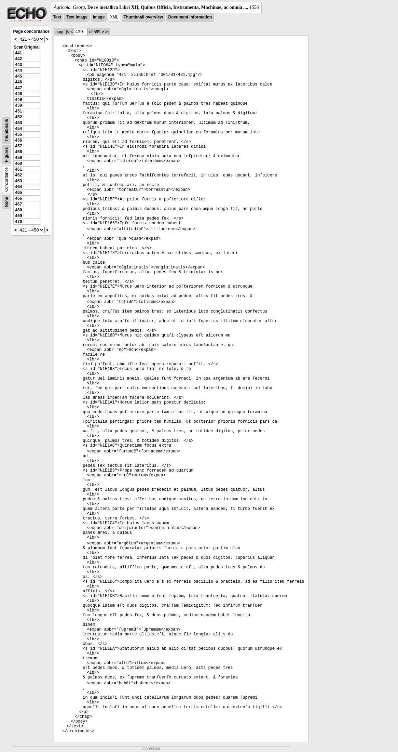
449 (18, 99)
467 (18, 204)
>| (107, 31)
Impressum (150, 748)
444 (18, 70)
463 (18, 181)
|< (67, 31)
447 (18, 87)
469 (18, 215)
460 (18, 163)
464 (18, 186)
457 (18, 146)
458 (18, 151)
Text (57, 17)
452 (18, 117)
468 (18, 210)
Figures (6, 154)
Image (99, 17)
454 (18, 128)
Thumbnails (6, 130)
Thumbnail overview (143, 17)
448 (18, 93)
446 (18, 82)
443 (18, 64)
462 (18, 175)
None (6, 202)
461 (18, 169)
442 (18, 58)
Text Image (76, 17)
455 (18, 134)
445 (18, 76)
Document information (190, 17)
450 (18, 105)
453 (18, 122)
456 (18, 140)
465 (18, 192)
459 (18, 157)
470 (18, 221)
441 (18, 53)
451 (18, 111)
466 (18, 198)
